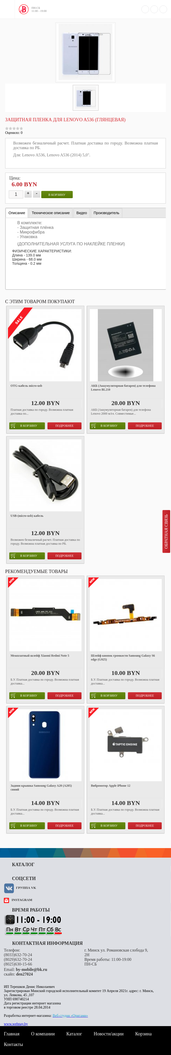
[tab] (17, 213)
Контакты (13, 1044)
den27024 (24, 974)
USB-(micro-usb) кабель (27, 516)
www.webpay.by (16, 1024)
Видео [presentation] (81, 213)
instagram (22, 900)
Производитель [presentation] (106, 213)
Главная (11, 1033)
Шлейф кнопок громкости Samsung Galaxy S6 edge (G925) (123, 657)
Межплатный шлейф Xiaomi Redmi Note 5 (40, 655)
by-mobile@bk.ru (31, 969)
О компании (43, 1033)
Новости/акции (109, 1033)
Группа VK (26, 888)
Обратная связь (166, 531)
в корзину (57, 195)
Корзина (143, 1033)
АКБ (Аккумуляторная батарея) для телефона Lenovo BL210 (123, 387)
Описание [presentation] (17, 213)
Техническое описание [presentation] (51, 213)
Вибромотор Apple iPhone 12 (111, 785)
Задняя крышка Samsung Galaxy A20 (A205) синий (41, 787)
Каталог (74, 1033)
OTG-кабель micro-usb (26, 386)
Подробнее (64, 426)
